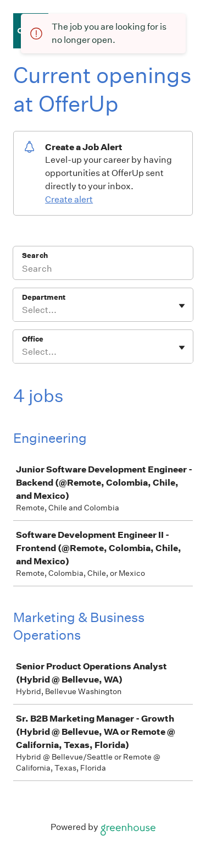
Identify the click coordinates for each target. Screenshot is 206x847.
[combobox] (23, 310)
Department (43, 297)
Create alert (69, 199)
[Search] (103, 270)
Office (32, 339)
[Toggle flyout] (181, 305)
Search (35, 255)
